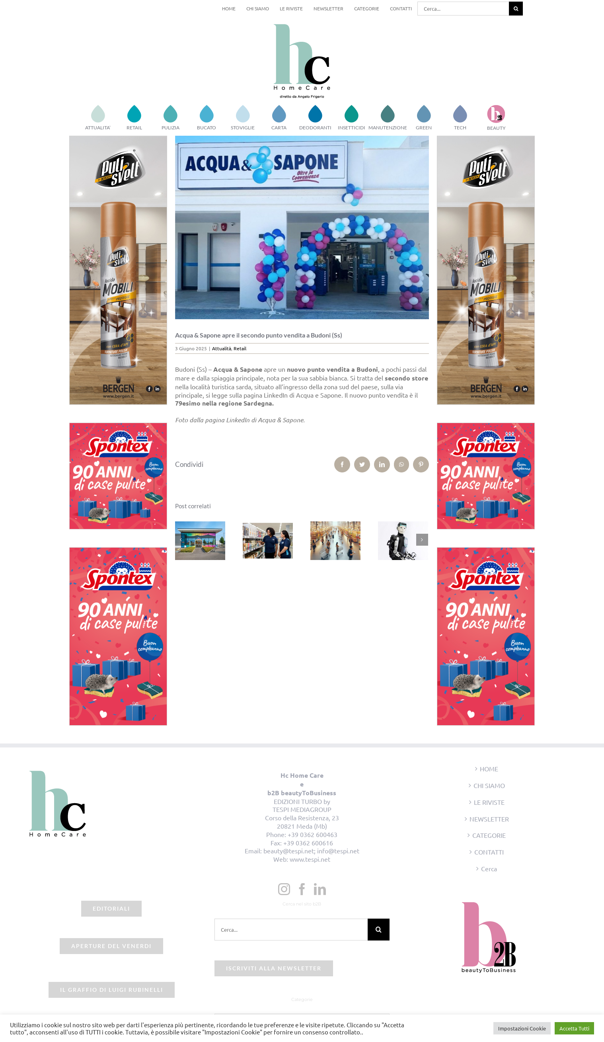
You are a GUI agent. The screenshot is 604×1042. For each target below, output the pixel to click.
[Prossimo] (422, 540)
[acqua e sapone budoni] (302, 227)
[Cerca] (516, 9)
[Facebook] (302, 889)
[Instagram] (284, 889)
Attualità (221, 348)
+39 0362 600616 (308, 843)
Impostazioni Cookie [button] (522, 1028)
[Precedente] (181, 540)
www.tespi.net (310, 859)
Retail (240, 348)
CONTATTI (489, 852)
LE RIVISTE (489, 802)
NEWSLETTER (489, 819)
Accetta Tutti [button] (574, 1028)
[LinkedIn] (320, 889)
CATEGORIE (489, 835)
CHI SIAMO (489, 785)
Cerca (489, 868)
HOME (489, 769)
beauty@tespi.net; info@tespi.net (311, 851)
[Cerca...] (463, 9)
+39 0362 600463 (312, 834)
